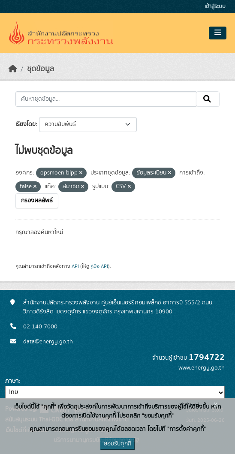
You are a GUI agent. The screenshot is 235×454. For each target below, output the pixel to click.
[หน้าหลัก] (13, 69)
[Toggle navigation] (217, 33)
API (75, 266)
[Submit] (208, 99)
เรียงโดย (25, 124)
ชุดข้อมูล (40, 69)
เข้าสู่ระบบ (215, 7)
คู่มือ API (99, 266)
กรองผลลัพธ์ (37, 200)
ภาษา (12, 381)
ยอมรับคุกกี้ (117, 443)
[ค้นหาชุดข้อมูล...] (105, 99)
